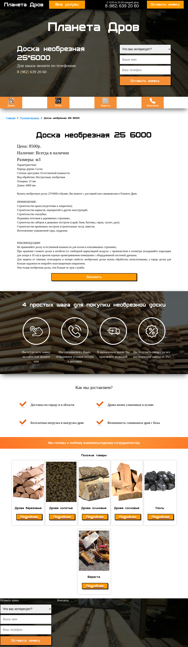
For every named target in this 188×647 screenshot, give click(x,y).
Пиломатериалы (29, 118)
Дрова (11, 102)
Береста (105, 102)
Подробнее (29, 517)
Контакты (153, 102)
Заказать (94, 277)
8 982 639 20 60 (122, 5)
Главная (11, 118)
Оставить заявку (165, 4)
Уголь (58, 102)
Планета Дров (24, 5)
